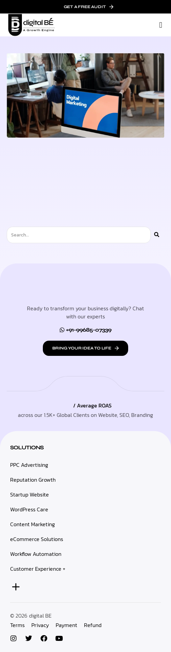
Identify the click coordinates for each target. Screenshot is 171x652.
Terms (17, 625)
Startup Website (29, 494)
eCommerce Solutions (36, 539)
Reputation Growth (33, 480)
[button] (160, 25)
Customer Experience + (37, 569)
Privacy (40, 625)
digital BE (40, 616)
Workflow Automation (35, 554)
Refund (93, 625)
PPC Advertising (29, 465)
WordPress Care (29, 509)
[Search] (157, 235)
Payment (66, 625)
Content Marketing (32, 524)
